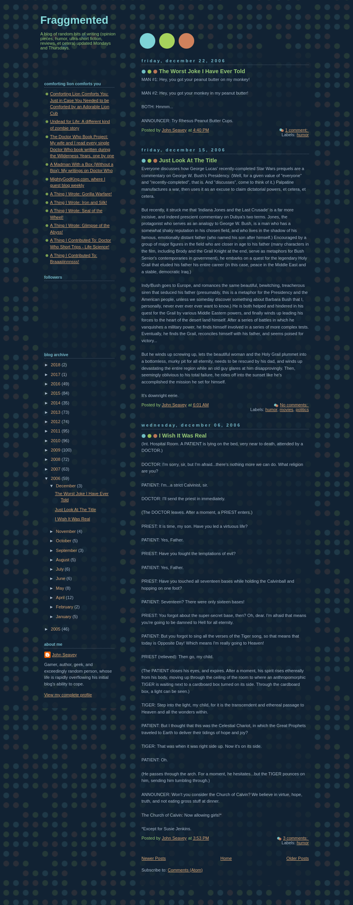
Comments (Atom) (185, 870)
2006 (56, 478)
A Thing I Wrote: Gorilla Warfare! (81, 194)
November (66, 531)
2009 (56, 450)
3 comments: (296, 838)
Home (226, 858)
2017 (56, 374)
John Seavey (64, 654)
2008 (56, 459)
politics (302, 409)
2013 (56, 412)
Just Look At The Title (188, 160)
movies (286, 409)
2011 (56, 431)
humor (303, 134)
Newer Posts (154, 858)
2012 (56, 421)
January (64, 616)
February (65, 607)
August (63, 559)
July (60, 569)
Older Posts (297, 858)
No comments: (294, 404)
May (60, 588)
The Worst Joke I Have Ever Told (202, 71)
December (66, 485)
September (67, 550)
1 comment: (297, 130)
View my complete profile (68, 694)
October (64, 540)
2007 (56, 469)
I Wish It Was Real (183, 435)
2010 (56, 440)
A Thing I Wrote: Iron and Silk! (78, 202)
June (61, 578)
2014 (56, 403)
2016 (56, 383)
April (61, 597)
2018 (56, 364)
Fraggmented (74, 20)
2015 (56, 393)
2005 (56, 629)
